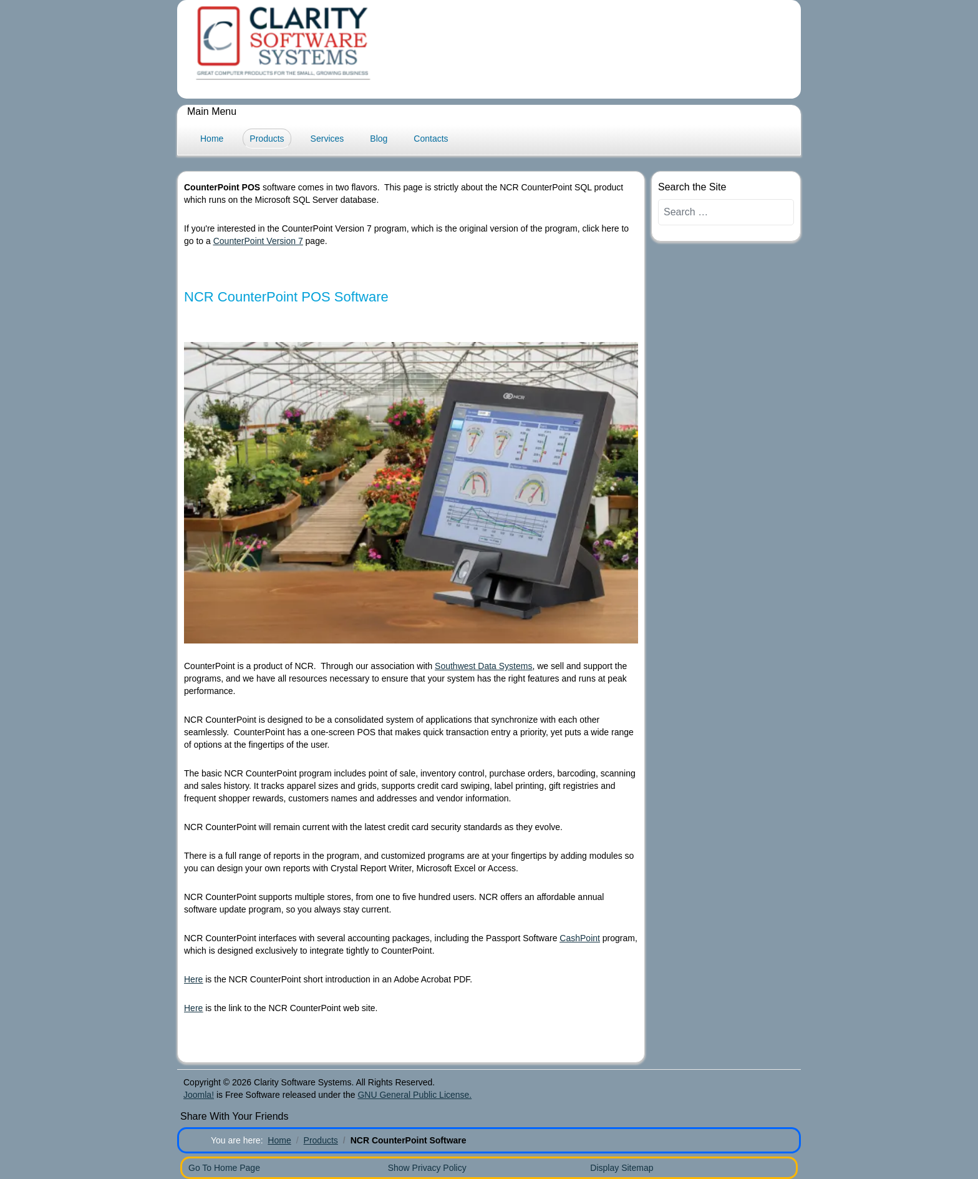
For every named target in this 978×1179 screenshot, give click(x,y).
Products (266, 139)
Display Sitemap (621, 1168)
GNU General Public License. (414, 1095)
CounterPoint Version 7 (258, 241)
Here (193, 979)
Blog (378, 139)
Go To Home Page (224, 1168)
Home (211, 139)
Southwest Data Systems (483, 666)
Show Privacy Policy (427, 1168)
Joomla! (198, 1095)
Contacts (431, 139)
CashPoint (579, 938)
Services (327, 139)
